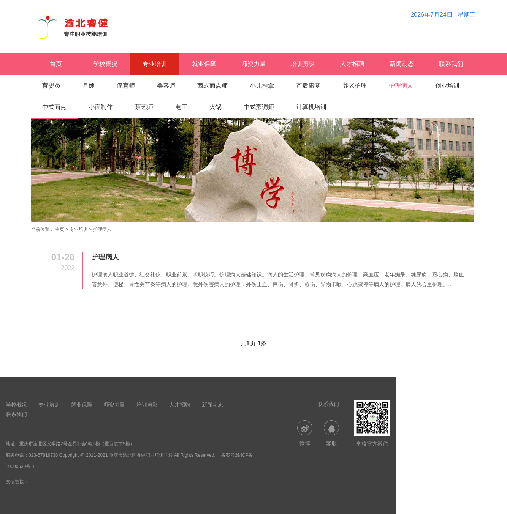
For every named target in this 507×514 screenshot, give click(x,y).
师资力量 (253, 64)
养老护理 (354, 85)
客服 (331, 433)
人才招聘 (352, 64)
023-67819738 (43, 455)
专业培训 (155, 64)
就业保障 (204, 64)
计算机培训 (311, 107)
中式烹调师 (259, 107)
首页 (56, 64)
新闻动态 (402, 64)
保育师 (126, 85)
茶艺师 (144, 107)
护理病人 (401, 85)
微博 (304, 433)
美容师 (166, 85)
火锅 (215, 107)
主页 (59, 229)
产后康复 (308, 85)
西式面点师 (212, 85)
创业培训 (447, 85)
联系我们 (451, 64)
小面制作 (101, 107)
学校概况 (105, 64)
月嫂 (88, 85)
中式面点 (54, 107)
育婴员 (51, 85)
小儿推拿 (262, 85)
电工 (181, 107)
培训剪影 (303, 64)
